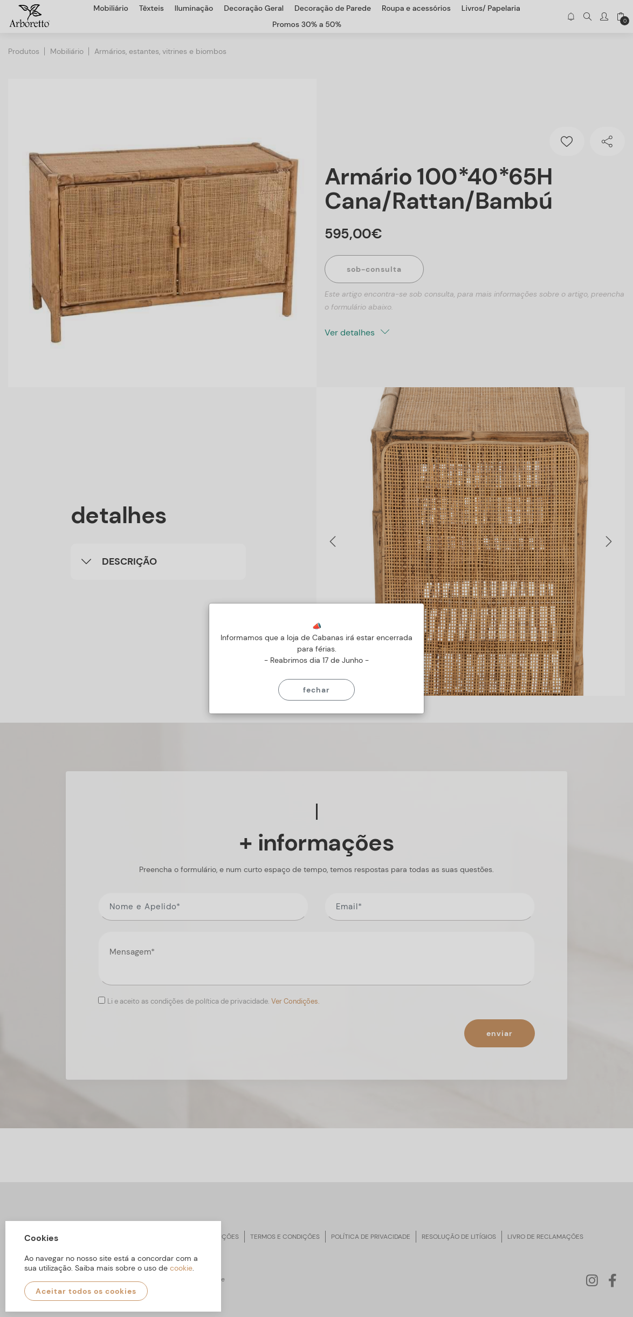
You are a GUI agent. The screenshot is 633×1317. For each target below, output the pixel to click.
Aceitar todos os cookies (86, 1291)
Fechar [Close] (316, 690)
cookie (181, 1268)
